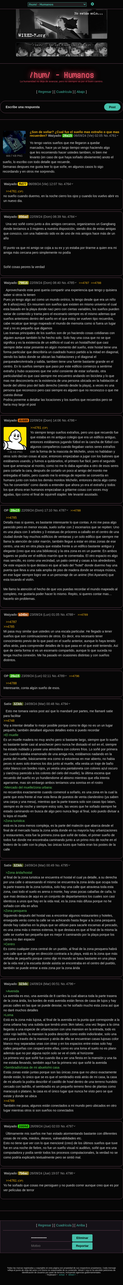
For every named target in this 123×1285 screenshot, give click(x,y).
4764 (67, 184)
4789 (61, 676)
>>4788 (96, 283)
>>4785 (11, 517)
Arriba (80, 1225)
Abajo (81, 92)
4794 (64, 704)
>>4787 (84, 283)
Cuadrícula (64, 92)
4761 (112, 135)
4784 (70, 216)
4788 (69, 614)
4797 (69, 1126)
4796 (69, 984)
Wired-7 (72, 1275)
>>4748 (9, 720)
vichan (62, 1275)
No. (106, 135)
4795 (64, 865)
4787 (62, 510)
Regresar (44, 92)
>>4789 (83, 614)
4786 (70, 420)
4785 (70, 283)
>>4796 (74, 676)
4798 (69, 1173)
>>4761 (14, 191)
